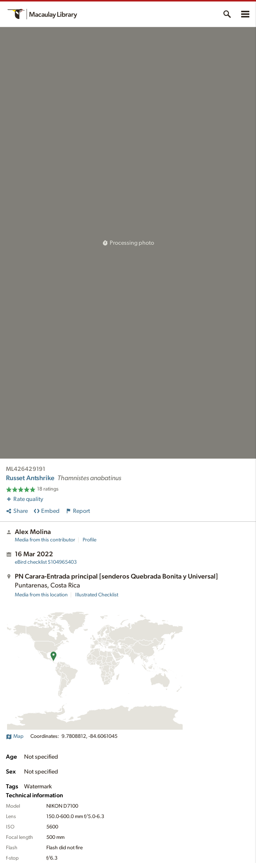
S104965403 (46, 562)
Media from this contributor (45, 540)
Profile (89, 540)
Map (14, 736)
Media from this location (41, 594)
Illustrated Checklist (96, 594)
